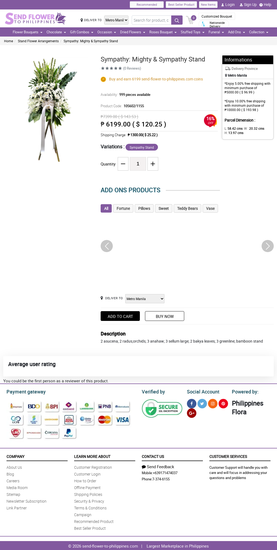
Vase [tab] (210, 208)
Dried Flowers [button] (132, 32)
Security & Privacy (89, 500)
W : (251, 128)
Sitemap (13, 493)
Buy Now (165, 316)
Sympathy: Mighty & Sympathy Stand (91, 41)
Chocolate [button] (56, 32)
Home (8, 41)
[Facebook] (191, 403)
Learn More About (92, 455)
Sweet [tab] (164, 208)
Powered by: (244, 391)
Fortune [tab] (123, 208)
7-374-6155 (161, 478)
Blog (10, 473)
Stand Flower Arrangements (38, 41)
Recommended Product (94, 520)
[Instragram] (212, 403)
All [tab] (106, 208)
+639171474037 (165, 472)
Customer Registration (93, 466)
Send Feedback (158, 465)
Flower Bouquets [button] (27, 32)
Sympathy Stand (142, 147)
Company (15, 455)
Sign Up (248, 5)
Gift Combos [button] (81, 32)
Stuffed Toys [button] (193, 32)
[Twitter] (202, 403)
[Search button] (177, 20)
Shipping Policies (88, 493)
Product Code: (121, 105)
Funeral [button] (216, 32)
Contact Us (153, 455)
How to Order (85, 480)
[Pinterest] (223, 403)
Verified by (152, 391)
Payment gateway (23, 391)
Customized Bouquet (217, 16)
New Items (208, 4)
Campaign (82, 513)
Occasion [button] (106, 32)
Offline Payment (87, 486)
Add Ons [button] (236, 32)
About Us (14, 466)
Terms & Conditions (90, 507)
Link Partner (16, 507)
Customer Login (87, 473)
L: (233, 128)
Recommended (147, 4)
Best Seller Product (181, 4)
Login (228, 5)
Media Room (17, 486)
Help (265, 5)
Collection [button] (258, 32)
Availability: (124, 94)
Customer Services (228, 455)
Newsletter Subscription (26, 500)
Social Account (201, 391)
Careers (12, 480)
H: (233, 133)
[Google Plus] (191, 412)
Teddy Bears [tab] (187, 208)
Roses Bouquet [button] (163, 32)
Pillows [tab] (144, 208)
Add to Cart (120, 316)
